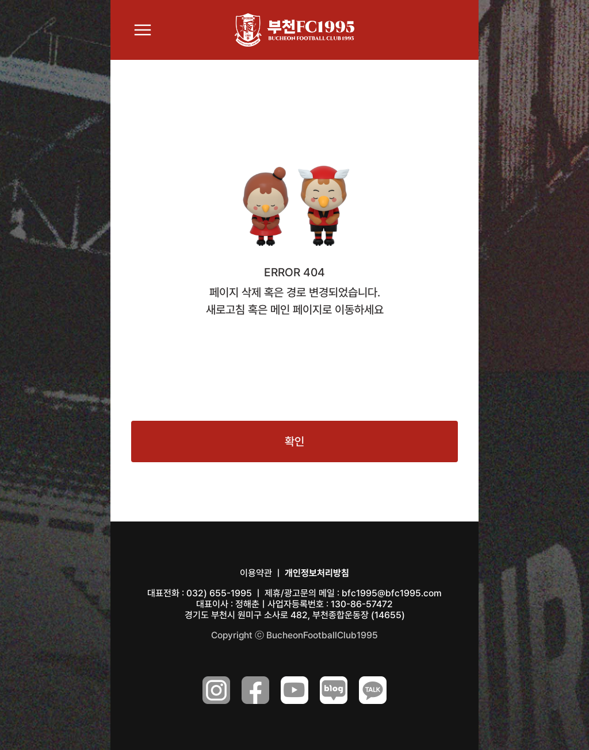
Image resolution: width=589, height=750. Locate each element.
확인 (294, 441)
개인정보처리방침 (317, 573)
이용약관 (256, 573)
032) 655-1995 (219, 593)
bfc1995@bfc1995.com (392, 593)
